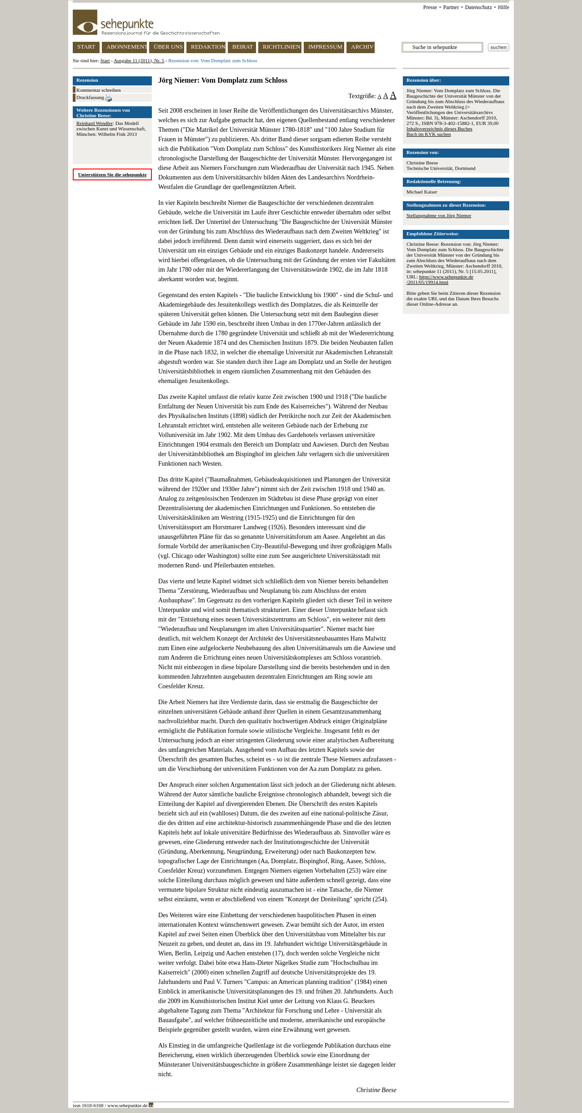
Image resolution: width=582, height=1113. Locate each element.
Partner (451, 7)
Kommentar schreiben (98, 90)
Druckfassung (94, 98)
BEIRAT (242, 46)
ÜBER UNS (168, 46)
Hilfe (503, 7)
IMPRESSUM (325, 46)
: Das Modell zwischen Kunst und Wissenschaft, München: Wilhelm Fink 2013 (111, 128)
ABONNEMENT (126, 46)
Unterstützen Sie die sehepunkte (112, 174)
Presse (430, 7)
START (86, 46)
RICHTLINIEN (281, 46)
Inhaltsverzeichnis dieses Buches (439, 128)
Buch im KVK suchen (428, 134)
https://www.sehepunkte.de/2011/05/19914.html (439, 279)
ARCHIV (362, 46)
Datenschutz (478, 7)
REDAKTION (208, 46)
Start (105, 60)
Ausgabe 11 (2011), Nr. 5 (139, 60)
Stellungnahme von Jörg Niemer (438, 215)
